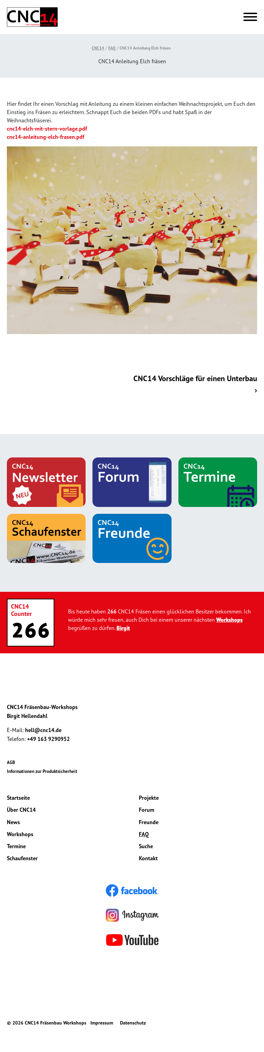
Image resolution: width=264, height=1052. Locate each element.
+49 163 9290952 (48, 738)
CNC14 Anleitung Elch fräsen (145, 48)
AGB (11, 762)
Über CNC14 (21, 809)
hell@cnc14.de (43, 730)
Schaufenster (22, 858)
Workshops (229, 619)
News (13, 822)
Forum (146, 809)
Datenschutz (133, 1023)
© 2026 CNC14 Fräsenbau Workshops (46, 1023)
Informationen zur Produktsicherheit (42, 771)
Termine (16, 846)
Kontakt (148, 858)
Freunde (148, 822)
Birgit (123, 627)
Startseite (18, 797)
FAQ (112, 48)
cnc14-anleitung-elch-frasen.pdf (45, 136)
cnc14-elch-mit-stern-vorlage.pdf (47, 128)
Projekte (149, 797)
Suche (146, 846)
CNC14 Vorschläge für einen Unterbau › (195, 384)
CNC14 (98, 48)
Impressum (101, 1023)
